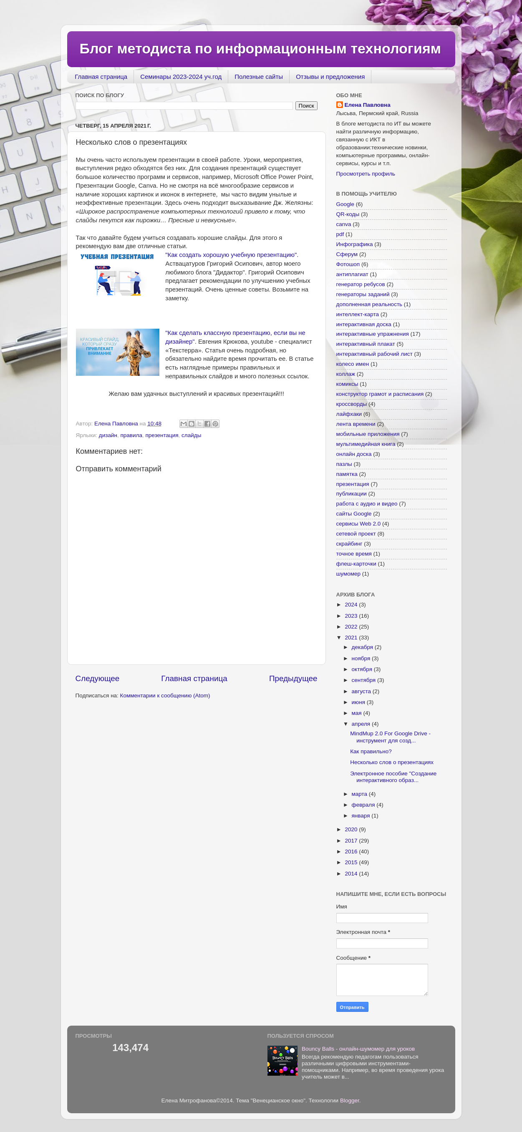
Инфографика (354, 244)
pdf (340, 234)
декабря (363, 647)
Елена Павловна (368, 105)
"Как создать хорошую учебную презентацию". (231, 255)
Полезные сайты (259, 76)
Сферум (347, 254)
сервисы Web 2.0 (358, 524)
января (362, 816)
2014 (352, 873)
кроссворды (351, 404)
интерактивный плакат (365, 344)
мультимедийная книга (366, 444)
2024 (352, 604)
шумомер (348, 574)
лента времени (356, 424)
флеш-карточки (356, 564)
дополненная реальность (369, 304)
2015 (352, 862)
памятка (347, 474)
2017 (352, 841)
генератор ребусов (360, 284)
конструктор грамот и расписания (380, 394)
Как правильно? (370, 751)
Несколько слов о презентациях (392, 762)
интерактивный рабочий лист (374, 354)
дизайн (108, 435)
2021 (352, 637)
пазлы (344, 464)
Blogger (349, 1100)
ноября (362, 658)
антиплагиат (352, 274)
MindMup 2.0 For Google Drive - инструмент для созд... (390, 736)
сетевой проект (356, 534)
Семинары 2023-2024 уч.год (181, 76)
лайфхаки (349, 414)
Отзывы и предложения (330, 76)
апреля (362, 724)
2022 (352, 627)
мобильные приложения (368, 434)
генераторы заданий (363, 294)
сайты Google (354, 514)
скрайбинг (349, 544)
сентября (364, 680)
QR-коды (348, 214)
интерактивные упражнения (372, 334)
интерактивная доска (363, 324)
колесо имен (352, 364)
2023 (352, 616)
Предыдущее (293, 678)
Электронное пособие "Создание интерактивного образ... (393, 776)
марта (360, 794)
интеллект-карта (357, 314)
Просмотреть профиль (366, 174)
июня (359, 702)
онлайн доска (354, 454)
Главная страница (101, 76)
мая (357, 713)
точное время (354, 554)
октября (363, 669)
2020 (352, 829)
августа (362, 691)
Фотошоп (348, 264)
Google (345, 204)
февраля (364, 805)
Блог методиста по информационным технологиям (260, 48)
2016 (352, 851)
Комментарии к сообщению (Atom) (165, 695)
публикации (351, 494)
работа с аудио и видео (367, 504)
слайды (191, 435)
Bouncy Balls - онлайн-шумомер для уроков (358, 1049)
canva (343, 224)
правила (131, 435)
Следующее (98, 678)
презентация (161, 435)
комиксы (347, 384)
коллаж (346, 374)
